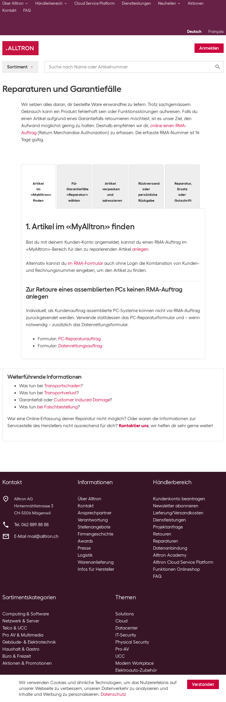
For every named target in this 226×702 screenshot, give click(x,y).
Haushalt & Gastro (20, 649)
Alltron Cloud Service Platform (183, 562)
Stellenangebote (94, 527)
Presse (84, 548)
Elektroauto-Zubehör (136, 670)
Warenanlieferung (96, 562)
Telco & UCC (14, 628)
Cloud (121, 621)
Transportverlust (60, 392)
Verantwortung (93, 520)
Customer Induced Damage (82, 400)
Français (216, 31)
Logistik (85, 555)
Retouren (162, 534)
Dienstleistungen (136, 3)
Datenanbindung (170, 548)
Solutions (124, 614)
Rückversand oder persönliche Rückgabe (148, 186)
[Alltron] (20, 48)
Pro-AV (122, 649)
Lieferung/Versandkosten (178, 513)
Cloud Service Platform (94, 3)
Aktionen (196, 3)
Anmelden (209, 48)
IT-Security (125, 635)
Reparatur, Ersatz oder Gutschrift (183, 186)
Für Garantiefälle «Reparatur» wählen (78, 186)
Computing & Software (25, 614)
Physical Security (132, 642)
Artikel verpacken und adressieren (112, 186)
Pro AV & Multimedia (22, 635)
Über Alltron (89, 498)
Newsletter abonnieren (175, 506)
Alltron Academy (170, 555)
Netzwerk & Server (20, 621)
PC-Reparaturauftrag (79, 338)
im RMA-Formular (85, 263)
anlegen (140, 249)
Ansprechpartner (95, 513)
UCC (120, 656)
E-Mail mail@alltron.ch (36, 536)
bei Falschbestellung (57, 407)
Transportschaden (62, 385)
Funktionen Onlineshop (176, 569)
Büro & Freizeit (16, 656)
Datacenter (126, 628)
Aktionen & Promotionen (27, 663)
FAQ (27, 10)
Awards (85, 541)
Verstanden (203, 684)
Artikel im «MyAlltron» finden (41, 186)
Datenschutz (113, 694)
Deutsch (194, 31)
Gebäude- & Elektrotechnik (29, 642)
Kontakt (9, 10)
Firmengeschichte (95, 534)
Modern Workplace (134, 663)
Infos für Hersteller (96, 569)
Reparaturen (165, 541)
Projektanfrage (168, 527)
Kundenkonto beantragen (179, 498)
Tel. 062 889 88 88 (31, 524)
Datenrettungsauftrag (80, 346)
